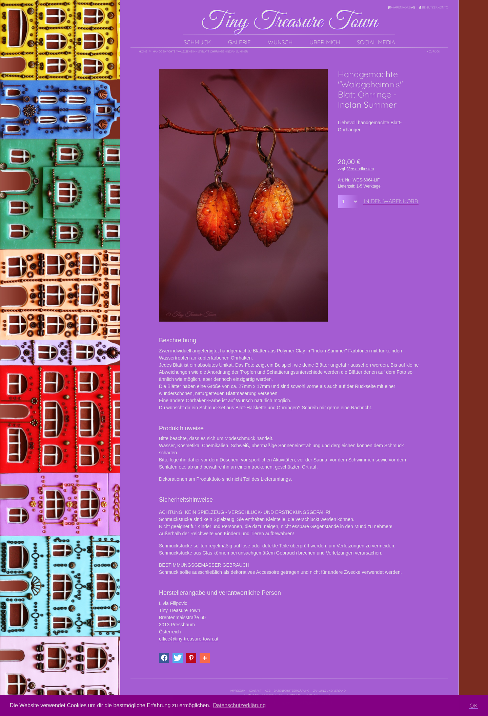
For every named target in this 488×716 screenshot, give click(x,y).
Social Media (376, 42)
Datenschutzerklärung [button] (239, 705)
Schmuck (197, 42)
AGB (267, 690)
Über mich (324, 42)
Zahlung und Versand (329, 690)
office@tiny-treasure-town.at (188, 639)
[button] (164, 658)
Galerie (239, 42)
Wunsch (280, 42)
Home (143, 51)
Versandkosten (360, 169)
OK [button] (473, 705)
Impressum (237, 690)
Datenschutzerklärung (291, 690)
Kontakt (255, 690)
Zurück (433, 51)
